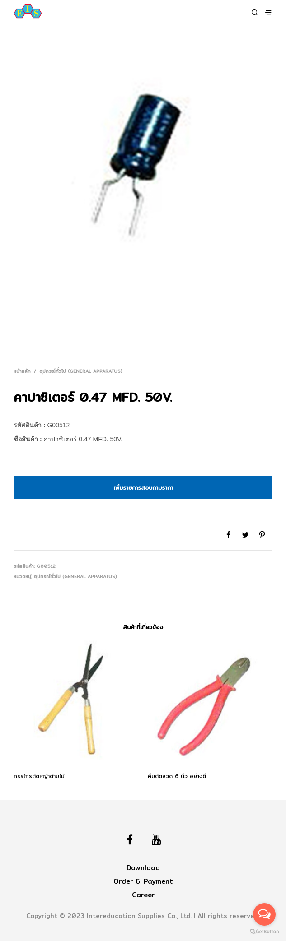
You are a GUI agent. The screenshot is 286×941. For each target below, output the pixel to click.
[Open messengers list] (264, 914)
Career (143, 895)
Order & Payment (143, 881)
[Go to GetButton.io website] (264, 932)
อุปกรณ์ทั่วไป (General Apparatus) (80, 371)
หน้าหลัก (22, 371)
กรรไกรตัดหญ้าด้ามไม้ (39, 776)
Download (143, 867)
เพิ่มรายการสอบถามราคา (143, 487)
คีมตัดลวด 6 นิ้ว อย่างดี (177, 776)
